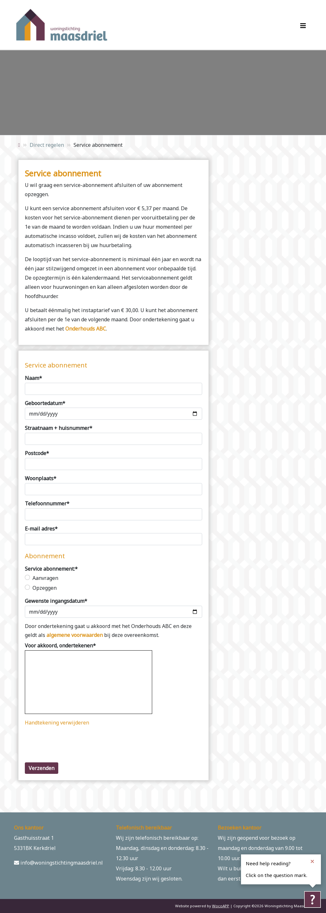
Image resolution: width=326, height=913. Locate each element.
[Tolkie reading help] (312, 899)
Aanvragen (45, 577)
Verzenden (41, 768)
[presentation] (73, 744)
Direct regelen (47, 144)
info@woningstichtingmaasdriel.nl (58, 862)
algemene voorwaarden (74, 634)
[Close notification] (312, 861)
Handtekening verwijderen (57, 722)
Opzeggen (44, 587)
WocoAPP (220, 905)
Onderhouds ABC (85, 328)
